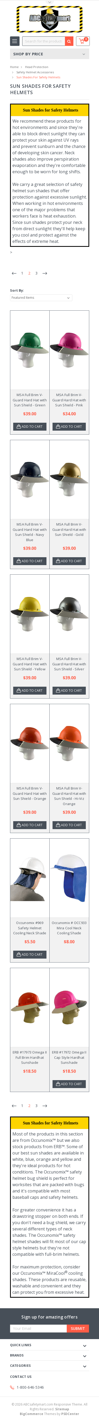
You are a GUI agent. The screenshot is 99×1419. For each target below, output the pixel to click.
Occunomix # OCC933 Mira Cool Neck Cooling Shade (69, 927)
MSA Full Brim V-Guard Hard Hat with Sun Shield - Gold (69, 529)
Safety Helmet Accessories (35, 72)
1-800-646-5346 (30, 1387)
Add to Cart (32, 426)
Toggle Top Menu (49, 3)
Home (14, 67)
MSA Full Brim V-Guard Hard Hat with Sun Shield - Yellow (30, 663)
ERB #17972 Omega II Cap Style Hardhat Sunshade (69, 1057)
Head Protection (36, 67)
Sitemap (62, 1409)
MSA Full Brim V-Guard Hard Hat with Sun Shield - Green (30, 399)
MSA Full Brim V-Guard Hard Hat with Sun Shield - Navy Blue (30, 532)
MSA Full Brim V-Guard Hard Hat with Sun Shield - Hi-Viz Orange (69, 796)
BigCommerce (31, 1414)
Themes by (49, 1414)
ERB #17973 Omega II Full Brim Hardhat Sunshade (30, 1057)
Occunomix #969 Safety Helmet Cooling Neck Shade (29, 927)
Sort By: (17, 290)
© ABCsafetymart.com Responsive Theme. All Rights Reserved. (49, 1406)
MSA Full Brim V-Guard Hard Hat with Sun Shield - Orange (30, 793)
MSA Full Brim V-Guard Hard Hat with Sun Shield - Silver (69, 663)
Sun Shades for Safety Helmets (38, 77)
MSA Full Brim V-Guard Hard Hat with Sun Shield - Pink (69, 399)
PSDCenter (70, 1414)
